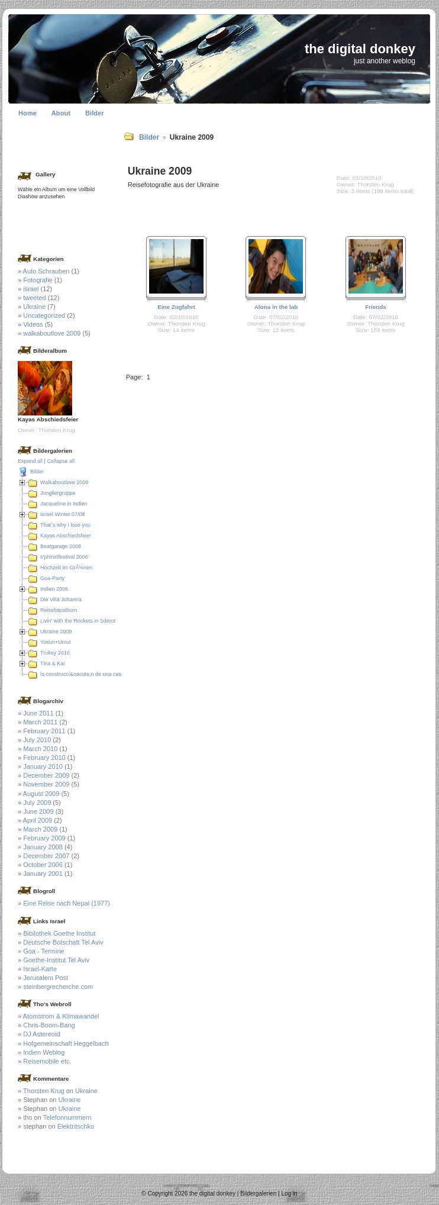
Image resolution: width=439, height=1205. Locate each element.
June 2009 (38, 811)
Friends (375, 307)
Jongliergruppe (58, 493)
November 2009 (46, 784)
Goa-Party (52, 578)
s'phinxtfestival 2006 (64, 557)
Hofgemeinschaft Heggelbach (65, 1043)
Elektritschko (75, 1126)
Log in (289, 1193)
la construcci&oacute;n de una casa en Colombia (98, 674)
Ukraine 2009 (56, 631)
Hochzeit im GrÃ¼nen (66, 568)
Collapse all (61, 461)
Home (27, 113)
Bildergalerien (258, 1193)
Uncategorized (44, 315)
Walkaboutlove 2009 (64, 482)
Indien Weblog (43, 1052)
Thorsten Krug (43, 1090)
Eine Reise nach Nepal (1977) (66, 903)
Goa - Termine (43, 951)
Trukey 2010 (55, 653)
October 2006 (43, 864)
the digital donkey (360, 48)
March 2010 (40, 748)
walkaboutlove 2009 (51, 333)
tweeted (34, 297)
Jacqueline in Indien (64, 504)
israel (30, 288)
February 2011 (44, 730)
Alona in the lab (276, 307)
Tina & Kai (52, 663)
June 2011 (38, 713)
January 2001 (43, 873)
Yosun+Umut (55, 642)
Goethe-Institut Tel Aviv (56, 960)
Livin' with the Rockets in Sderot (77, 621)
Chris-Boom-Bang (49, 1025)
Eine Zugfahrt (176, 307)
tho (27, 1117)
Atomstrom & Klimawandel (61, 1016)
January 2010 (43, 766)
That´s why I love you (65, 525)
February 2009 (44, 838)
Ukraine (34, 306)
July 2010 (37, 739)
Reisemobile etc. (47, 1061)
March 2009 (40, 829)
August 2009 (41, 793)
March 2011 (40, 722)
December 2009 (46, 775)
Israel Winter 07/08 (62, 514)
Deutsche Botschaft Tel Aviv (63, 942)
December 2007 (46, 855)
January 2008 (43, 846)
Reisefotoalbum (59, 610)
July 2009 (37, 802)
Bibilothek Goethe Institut (59, 933)
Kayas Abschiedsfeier (65, 536)
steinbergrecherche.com (58, 986)
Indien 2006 (54, 589)
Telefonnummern (67, 1117)
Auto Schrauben (46, 271)
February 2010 (44, 757)
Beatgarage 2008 (60, 546)
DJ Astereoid (41, 1034)
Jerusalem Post (45, 977)
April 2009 (38, 820)
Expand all (30, 461)
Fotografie (38, 279)
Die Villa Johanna (61, 599)
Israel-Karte (40, 968)
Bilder (94, 113)
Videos (33, 324)
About (60, 113)
